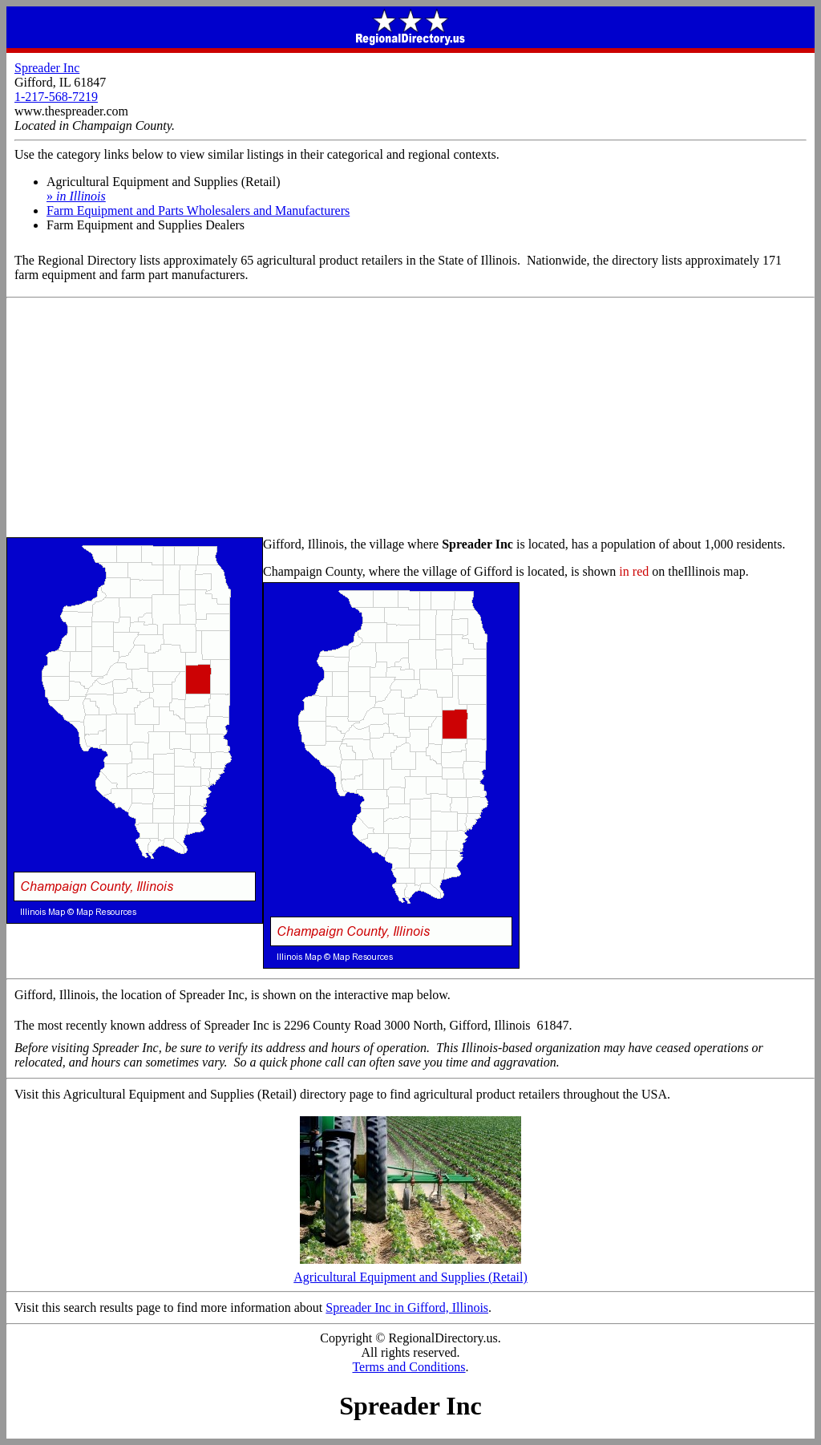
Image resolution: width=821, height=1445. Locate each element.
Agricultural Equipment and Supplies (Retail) (410, 1271)
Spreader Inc (46, 68)
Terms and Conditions (408, 1367)
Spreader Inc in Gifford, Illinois (407, 1307)
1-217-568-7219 (56, 96)
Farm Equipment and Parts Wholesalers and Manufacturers (198, 210)
